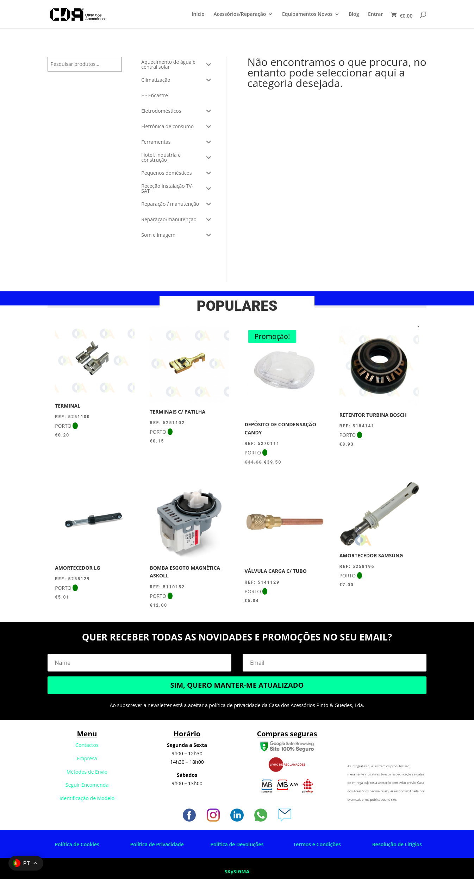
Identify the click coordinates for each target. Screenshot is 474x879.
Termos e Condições (317, 844)
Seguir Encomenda (87, 784)
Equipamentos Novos (307, 14)
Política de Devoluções (236, 844)
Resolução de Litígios (397, 844)
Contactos (86, 745)
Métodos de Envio (87, 771)
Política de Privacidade (157, 844)
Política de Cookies (77, 844)
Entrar (375, 14)
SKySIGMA (237, 871)
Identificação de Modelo (87, 798)
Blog (354, 14)
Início (198, 14)
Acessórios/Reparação (239, 14)
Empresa (87, 758)
